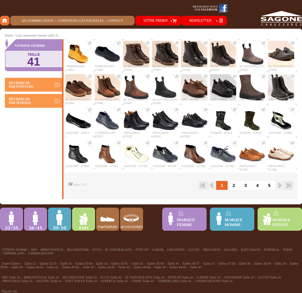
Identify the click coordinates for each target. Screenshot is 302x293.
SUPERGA (271, 249)
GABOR (158, 249)
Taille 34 (101, 263)
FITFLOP (142, 249)
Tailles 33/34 (83, 263)
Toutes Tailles (11, 263)
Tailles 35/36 (155, 263)
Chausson (107, 219)
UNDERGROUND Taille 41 (214, 281)
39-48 (59, 219)
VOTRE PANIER (155, 20)
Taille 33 (65, 263)
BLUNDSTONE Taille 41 (80, 277)
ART (34, 249)
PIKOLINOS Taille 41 (17, 281)
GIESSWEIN (176, 249)
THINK (287, 249)
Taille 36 (173, 263)
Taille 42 (88, 267)
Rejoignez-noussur (205, 8)
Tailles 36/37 (190, 263)
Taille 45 (195, 267)
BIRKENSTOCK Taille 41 (41, 277)
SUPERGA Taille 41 (114, 281)
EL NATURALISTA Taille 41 (144, 277)
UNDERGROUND (40, 253)
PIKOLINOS (211, 249)
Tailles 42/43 (106, 267)
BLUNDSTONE (78, 249)
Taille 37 (208, 263)
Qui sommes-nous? (38, 20)
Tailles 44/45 (177, 267)
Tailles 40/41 (34, 267)
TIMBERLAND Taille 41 (174, 281)
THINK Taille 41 (143, 281)
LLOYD (193, 249)
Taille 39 (280, 263)
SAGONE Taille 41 (49, 281)
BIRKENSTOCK (51, 249)
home (5, 20)
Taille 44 (159, 267)
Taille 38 (244, 263)
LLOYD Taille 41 (269, 277)
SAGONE (231, 249)
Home (9, 35)
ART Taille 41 (11, 277)
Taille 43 (124, 267)
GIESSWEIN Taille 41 (239, 277)
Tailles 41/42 (70, 267)
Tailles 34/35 (119, 263)
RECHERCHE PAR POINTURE (21, 84)
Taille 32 (30, 263)
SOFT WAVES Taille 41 (81, 281)
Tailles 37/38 (226, 263)
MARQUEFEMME (186, 222)
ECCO (96, 249)
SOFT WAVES (251, 249)
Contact (115, 20)
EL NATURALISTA (118, 249)
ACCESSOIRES (131, 219)
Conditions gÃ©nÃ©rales (81, 20)
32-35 (11, 219)
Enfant (83, 219)
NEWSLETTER (200, 20)
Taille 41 (52, 267)
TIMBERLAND (13, 253)
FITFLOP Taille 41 (180, 277)
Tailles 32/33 (48, 263)
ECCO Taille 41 (110, 277)
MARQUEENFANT (281, 222)
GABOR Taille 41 (208, 277)
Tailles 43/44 (141, 267)
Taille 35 (137, 263)
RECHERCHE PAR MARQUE (20, 100)
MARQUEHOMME (234, 222)
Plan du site (9, 291)
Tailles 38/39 (262, 263)
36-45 (35, 219)
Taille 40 (17, 267)
